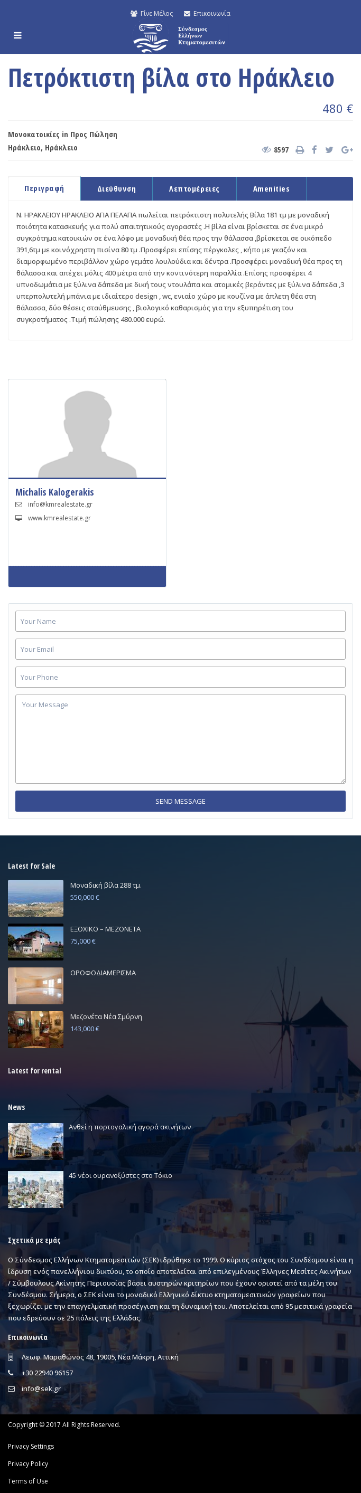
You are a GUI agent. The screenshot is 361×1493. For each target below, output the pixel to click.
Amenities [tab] (271, 188)
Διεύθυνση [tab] (116, 188)
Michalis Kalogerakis (54, 492)
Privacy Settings (31, 1446)
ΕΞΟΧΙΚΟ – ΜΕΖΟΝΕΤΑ (105, 929)
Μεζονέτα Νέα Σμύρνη (106, 1016)
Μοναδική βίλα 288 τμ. (106, 885)
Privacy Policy (28, 1463)
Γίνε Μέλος (152, 13)
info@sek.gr (41, 1388)
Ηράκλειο (24, 147)
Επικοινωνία (206, 13)
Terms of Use (28, 1481)
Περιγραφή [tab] (44, 188)
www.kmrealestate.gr (59, 517)
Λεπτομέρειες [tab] (194, 188)
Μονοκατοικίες (34, 134)
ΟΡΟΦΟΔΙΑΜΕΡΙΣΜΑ (103, 972)
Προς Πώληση (93, 134)
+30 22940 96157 (47, 1372)
